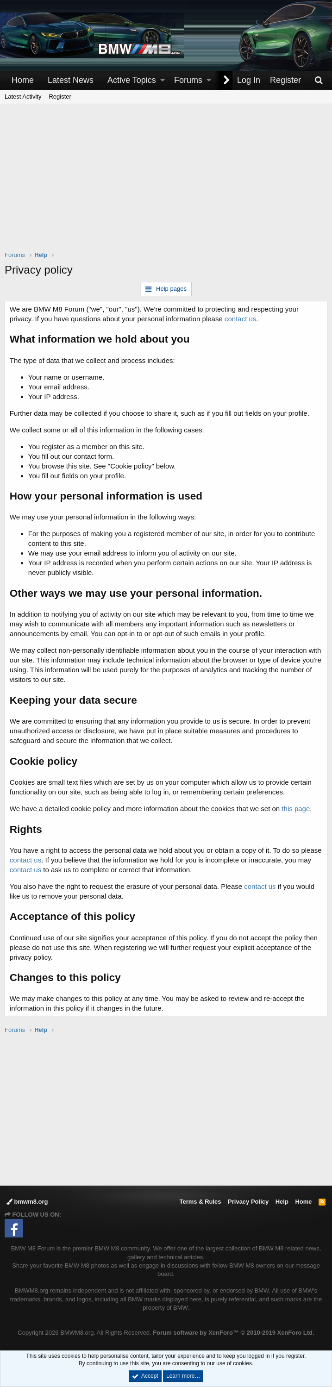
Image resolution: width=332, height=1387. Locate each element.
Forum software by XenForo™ (233, 1332)
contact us (240, 319)
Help (282, 1201)
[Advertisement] (168, 183)
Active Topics (131, 80)
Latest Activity (23, 96)
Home (23, 80)
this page (296, 808)
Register (60, 96)
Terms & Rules (200, 1201)
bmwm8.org (27, 1201)
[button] (162, 80)
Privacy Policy (248, 1201)
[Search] (318, 80)
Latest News (71, 80)
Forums (188, 80)
